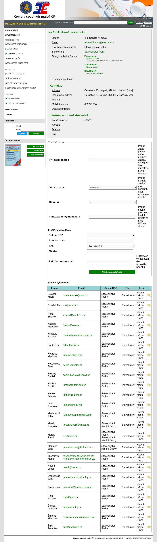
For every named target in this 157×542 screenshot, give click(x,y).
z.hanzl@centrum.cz (74, 315)
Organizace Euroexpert (17, 63)
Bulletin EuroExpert (16, 103)
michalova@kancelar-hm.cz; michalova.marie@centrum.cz (79, 457)
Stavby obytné (92, 67)
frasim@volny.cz (72, 325)
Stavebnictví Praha (94, 51)
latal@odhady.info (72, 405)
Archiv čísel (38, 150)
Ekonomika (90, 56)
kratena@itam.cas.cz (74, 385)
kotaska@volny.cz (72, 355)
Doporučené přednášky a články (21, 88)
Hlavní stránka (11, 30)
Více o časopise (37, 155)
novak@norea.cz (72, 467)
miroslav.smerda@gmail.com (78, 517)
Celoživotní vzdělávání (17, 83)
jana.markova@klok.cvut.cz (78, 447)
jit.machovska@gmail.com (77, 415)
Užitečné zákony (14, 78)
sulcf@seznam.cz (72, 527)
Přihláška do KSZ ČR (15, 74)
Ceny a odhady (92, 58)
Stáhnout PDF (38, 146)
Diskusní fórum (11, 110)
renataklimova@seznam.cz (99, 42)
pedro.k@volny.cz (72, 365)
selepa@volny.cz (72, 507)
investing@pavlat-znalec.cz (78, 487)
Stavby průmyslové (94, 73)
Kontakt (8, 114)
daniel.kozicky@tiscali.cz (76, 375)
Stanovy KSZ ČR (13, 58)
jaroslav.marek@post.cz (76, 424)
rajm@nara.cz (70, 497)
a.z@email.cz (70, 305)
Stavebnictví (90, 64)
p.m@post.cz (70, 436)
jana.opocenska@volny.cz (77, 477)
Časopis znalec (13, 98)
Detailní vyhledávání (144, 23)
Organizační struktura (17, 44)
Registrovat (22, 133)
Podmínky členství (15, 54)
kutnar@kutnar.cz (72, 395)
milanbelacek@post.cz (75, 295)
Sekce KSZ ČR (146, 26)
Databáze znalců (12, 35)
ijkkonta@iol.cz (71, 345)
